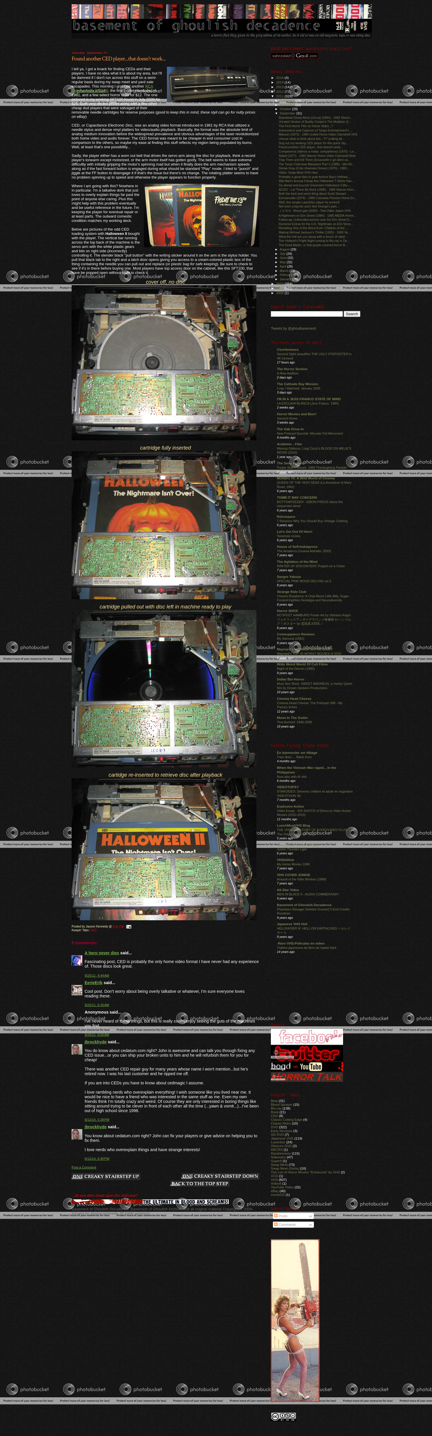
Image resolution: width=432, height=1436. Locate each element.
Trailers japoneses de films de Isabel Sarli (306, 947)
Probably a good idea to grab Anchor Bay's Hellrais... (314, 177)
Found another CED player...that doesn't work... (119, 58)
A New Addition (288, 373)
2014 (280, 82)
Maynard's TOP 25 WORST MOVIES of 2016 (309, 653)
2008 (280, 293)
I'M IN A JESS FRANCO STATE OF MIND (309, 399)
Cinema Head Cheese (294, 698)
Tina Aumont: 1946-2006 (294, 722)
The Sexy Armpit (290, 463)
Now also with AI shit (291, 776)
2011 (280, 96)
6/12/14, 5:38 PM (97, 1119)
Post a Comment (84, 1167)
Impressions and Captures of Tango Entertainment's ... (315, 130)
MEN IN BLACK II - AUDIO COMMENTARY (308, 894)
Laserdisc (278, 1142)
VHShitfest (285, 860)
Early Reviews (281, 1131)
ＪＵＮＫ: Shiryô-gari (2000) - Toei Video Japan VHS (315, 210)
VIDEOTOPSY (288, 787)
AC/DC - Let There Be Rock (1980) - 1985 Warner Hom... (317, 189)
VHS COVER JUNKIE (293, 875)
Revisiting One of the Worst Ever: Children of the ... (313, 228)
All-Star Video (288, 890)
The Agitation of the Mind (297, 561)
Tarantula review (288, 536)
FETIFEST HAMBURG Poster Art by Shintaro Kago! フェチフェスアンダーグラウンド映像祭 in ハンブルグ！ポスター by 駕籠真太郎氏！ (314, 619)
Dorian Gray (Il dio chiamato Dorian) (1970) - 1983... (314, 168)
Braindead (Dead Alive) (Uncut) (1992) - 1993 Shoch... (315, 117)
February (287, 275)
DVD (274, 1127)
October (286, 109)
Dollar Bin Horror (290, 679)
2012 (280, 91)
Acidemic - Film (289, 444)
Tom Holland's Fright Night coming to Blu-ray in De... (314, 240)
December (287, 100)
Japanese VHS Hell (292, 924)
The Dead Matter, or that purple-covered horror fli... (313, 245)
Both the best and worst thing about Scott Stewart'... (314, 193)
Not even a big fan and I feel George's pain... (309, 206)
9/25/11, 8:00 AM (97, 1034)
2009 (280, 288)
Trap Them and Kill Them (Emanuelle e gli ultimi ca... (314, 160)
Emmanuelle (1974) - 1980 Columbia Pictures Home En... (318, 198)
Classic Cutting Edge (286, 1119)
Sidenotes (278, 1157)
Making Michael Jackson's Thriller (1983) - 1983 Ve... (314, 232)
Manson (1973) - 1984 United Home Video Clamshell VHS (318, 134)
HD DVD (277, 1134)
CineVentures (288, 349)
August (285, 249)
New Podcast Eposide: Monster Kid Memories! (310, 433)
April (283, 266)
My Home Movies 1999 (293, 864)
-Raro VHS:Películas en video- (301, 943)
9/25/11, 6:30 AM (97, 1005)
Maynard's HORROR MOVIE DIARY (305, 649)
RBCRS (277, 1149)
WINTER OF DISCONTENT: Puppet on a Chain (311, 566)
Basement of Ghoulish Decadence (304, 905)
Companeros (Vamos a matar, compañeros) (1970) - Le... (317, 151)
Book (275, 1112)
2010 (280, 283)
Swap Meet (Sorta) (285, 1168)
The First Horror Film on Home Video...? (306, 126)
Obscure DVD (281, 1146)
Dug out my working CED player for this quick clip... (313, 143)
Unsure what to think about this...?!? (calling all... (312, 138)
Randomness (281, 1153)
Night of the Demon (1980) (296, 668)
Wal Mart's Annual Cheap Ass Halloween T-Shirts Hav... (316, 181)
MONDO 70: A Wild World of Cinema (306, 478)
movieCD (278, 1194)
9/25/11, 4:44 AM (97, 975)
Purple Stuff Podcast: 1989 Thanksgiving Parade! (312, 467)
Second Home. (287, 418)
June (284, 257)
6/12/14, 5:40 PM (97, 1158)
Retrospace (286, 516)
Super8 (276, 1161)
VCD (274, 1176)
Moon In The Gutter (292, 717)
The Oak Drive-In (290, 429)
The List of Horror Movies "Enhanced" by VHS (305, 1172)
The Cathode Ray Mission (297, 384)
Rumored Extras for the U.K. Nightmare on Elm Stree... (316, 224)
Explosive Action (290, 806)
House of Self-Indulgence (297, 546)
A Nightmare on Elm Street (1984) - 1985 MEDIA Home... (317, 215)
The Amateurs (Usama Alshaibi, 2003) (304, 551)
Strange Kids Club (291, 591)
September (288, 113)
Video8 (276, 1183)
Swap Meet (279, 1164)
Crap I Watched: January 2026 (298, 388)
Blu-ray (276, 1108)
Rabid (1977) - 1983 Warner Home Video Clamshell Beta (317, 155)
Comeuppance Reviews (296, 634)
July (283, 253)
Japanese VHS (282, 1138)
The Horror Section (292, 369)
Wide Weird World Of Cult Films (302, 664)
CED (93, 930)
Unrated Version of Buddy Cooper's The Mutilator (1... (315, 121)
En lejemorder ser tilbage (297, 752)
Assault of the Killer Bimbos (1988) (301, 879)
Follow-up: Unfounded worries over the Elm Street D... (315, 219)
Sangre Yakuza (289, 576)
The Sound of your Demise (298, 845)
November (287, 105)
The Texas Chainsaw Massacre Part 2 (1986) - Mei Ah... (316, 164)
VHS (274, 1179)
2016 (280, 77)
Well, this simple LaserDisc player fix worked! (309, 202)
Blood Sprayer (281, 1104)
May (283, 262)
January (286, 279)
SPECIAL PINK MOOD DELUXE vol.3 (304, 581)
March (285, 270)
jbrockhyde (96, 1042)
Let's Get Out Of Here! (294, 531)
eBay (275, 1191)
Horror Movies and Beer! (296, 414)
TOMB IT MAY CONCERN (297, 497)
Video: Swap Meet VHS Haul (298, 172)
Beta (274, 1101)
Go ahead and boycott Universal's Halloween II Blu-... (315, 185)
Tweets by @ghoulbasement (293, 328)
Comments (285, 1225)
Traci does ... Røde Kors (294, 757)
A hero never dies (102, 953)
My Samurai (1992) (290, 638)
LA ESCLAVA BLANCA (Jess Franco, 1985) (308, 403)
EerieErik (94, 982)
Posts (280, 1216)
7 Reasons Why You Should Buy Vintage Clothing (312, 521)
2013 (280, 87)
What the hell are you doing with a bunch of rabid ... (313, 236)
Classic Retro (281, 1123)
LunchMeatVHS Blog (293, 825)
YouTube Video (282, 1187)
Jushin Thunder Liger (292, 849)
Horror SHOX (287, 611)
